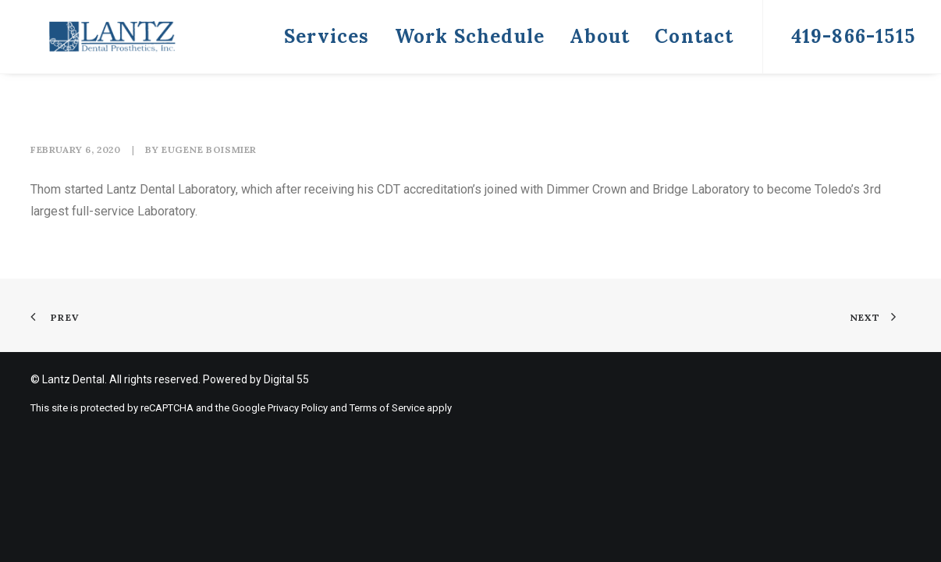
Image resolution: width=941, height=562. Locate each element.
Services (327, 36)
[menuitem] (327, 36)
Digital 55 (286, 379)
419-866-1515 (853, 36)
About (600, 36)
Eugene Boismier (209, 149)
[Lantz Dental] (89, 36)
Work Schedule (470, 36)
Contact (694, 36)
